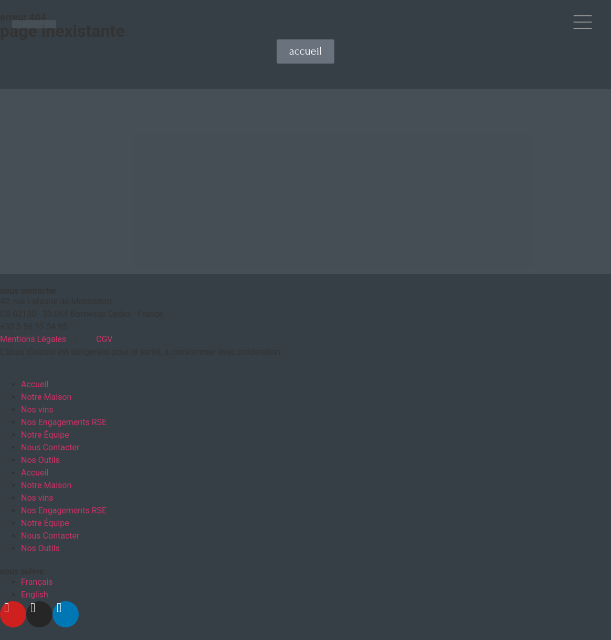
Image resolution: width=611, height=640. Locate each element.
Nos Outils (40, 456)
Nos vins (37, 406)
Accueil (34, 381)
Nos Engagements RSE (64, 419)
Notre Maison (46, 393)
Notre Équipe (45, 431)
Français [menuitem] (37, 578)
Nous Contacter (50, 444)
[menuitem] (37, 578)
